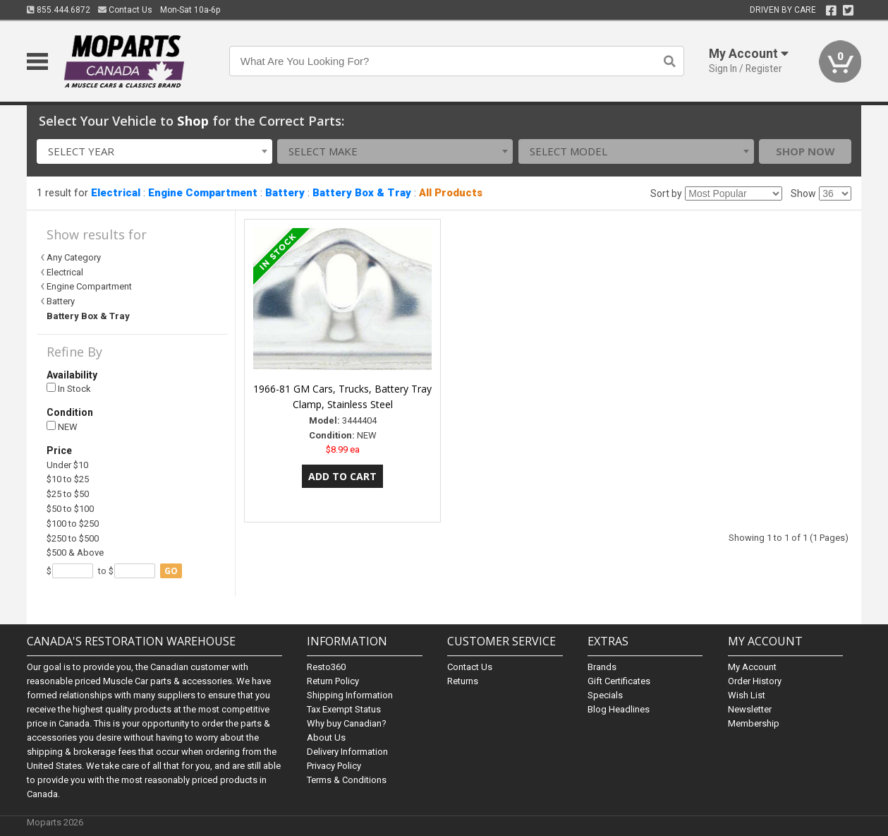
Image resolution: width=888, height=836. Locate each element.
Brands (602, 667)
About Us (326, 737)
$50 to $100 (70, 508)
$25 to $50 (68, 494)
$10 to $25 (68, 479)
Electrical (115, 192)
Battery (285, 192)
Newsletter (750, 709)
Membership (753, 723)
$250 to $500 (73, 538)
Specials (605, 695)
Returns (462, 681)
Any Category (74, 257)
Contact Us (125, 10)
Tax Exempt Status (344, 709)
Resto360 (326, 667)
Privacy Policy (334, 765)
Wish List (746, 695)
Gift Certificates (619, 681)
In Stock (69, 389)
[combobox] (154, 151)
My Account (752, 667)
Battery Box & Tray (361, 192)
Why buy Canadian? (347, 723)
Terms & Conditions (347, 780)
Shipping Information (350, 695)
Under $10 (67, 465)
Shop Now (805, 151)
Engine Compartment (202, 192)
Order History (754, 681)
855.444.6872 (58, 10)
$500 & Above (75, 552)
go (171, 571)
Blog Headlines (619, 709)
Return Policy (333, 681)
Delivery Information (347, 751)
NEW (62, 427)
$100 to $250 (73, 523)
